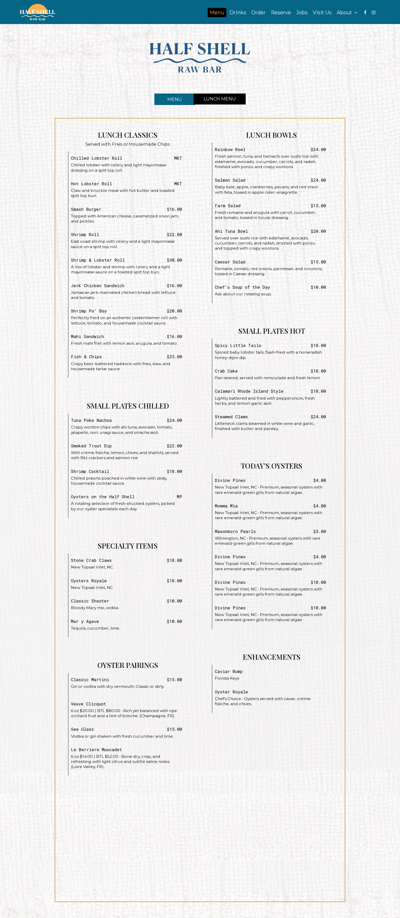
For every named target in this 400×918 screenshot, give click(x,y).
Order (257, 12)
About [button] (345, 13)
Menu (215, 12)
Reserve (280, 12)
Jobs (300, 12)
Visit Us (320, 12)
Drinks (236, 12)
